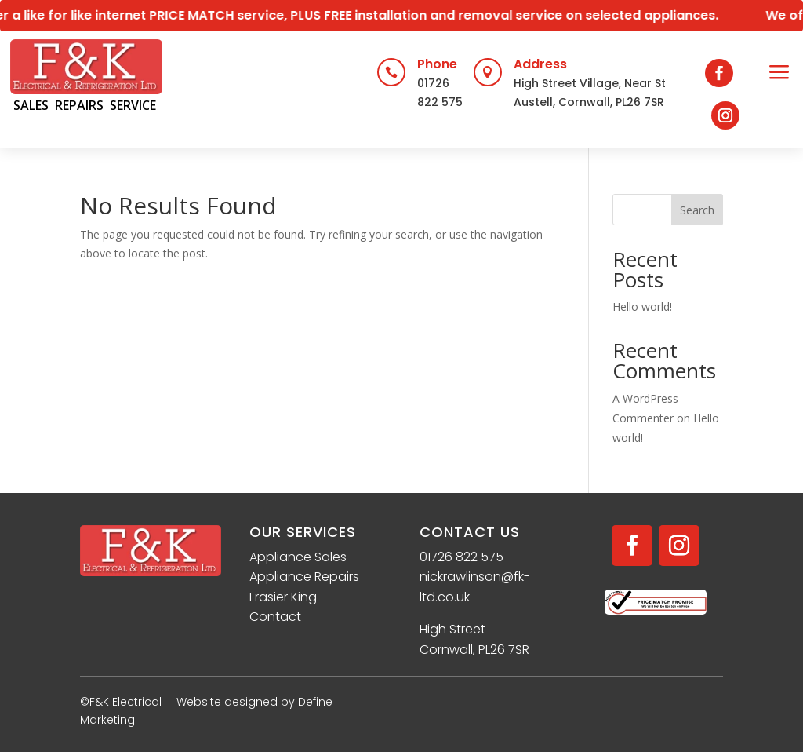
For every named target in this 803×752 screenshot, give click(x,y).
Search (697, 210)
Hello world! (642, 306)
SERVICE (133, 105)
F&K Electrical (125, 702)
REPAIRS (79, 105)
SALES (31, 105)
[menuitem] (779, 73)
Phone (437, 64)
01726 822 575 (461, 557)
